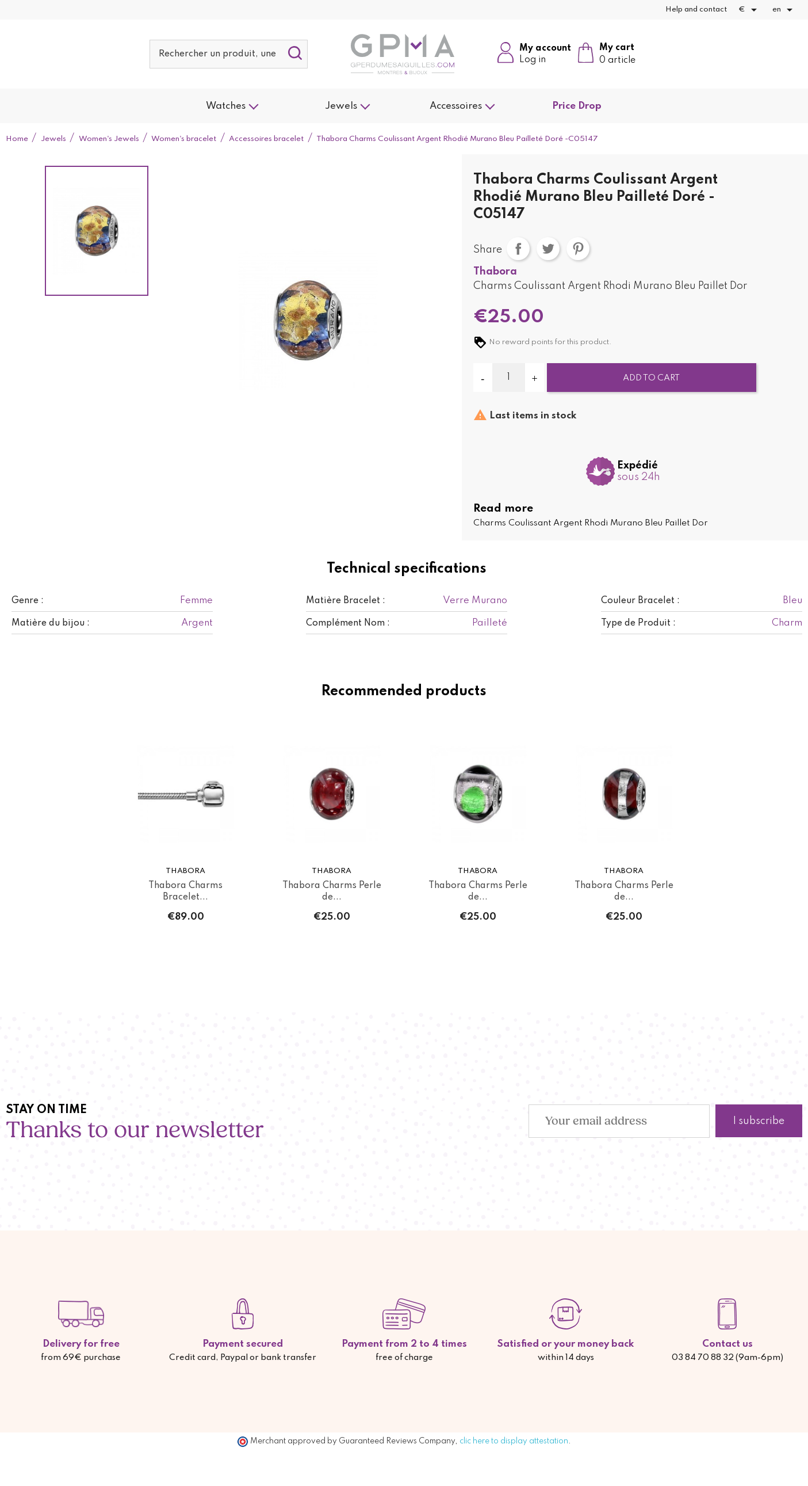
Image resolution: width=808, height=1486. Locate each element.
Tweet (548, 248)
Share (518, 248)
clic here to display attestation (513, 1441)
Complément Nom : (348, 623)
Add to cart (651, 378)
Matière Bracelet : (345, 600)
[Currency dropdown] (749, 10)
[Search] (229, 54)
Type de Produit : (638, 623)
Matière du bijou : (51, 623)
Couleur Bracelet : (640, 600)
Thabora (495, 271)
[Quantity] (509, 377)
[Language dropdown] (784, 10)
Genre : (28, 600)
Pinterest (577, 248)
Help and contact (696, 9)
